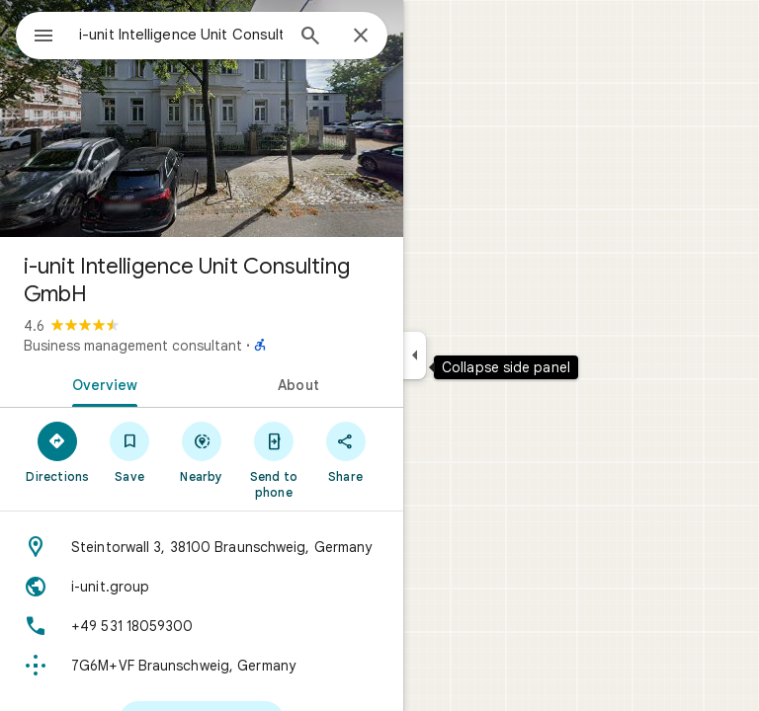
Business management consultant (133, 346)
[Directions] (58, 451)
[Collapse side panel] (414, 355)
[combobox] (181, 34)
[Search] (310, 37)
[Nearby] (202, 451)
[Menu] (43, 37)
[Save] (130, 451)
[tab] (101, 383)
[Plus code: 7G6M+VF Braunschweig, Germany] (201, 665)
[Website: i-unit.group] (201, 586)
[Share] (345, 451)
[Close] (360, 36)
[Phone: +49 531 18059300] (201, 626)
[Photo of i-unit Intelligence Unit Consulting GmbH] (201, 118)
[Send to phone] (273, 459)
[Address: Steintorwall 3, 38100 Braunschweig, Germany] (201, 547)
